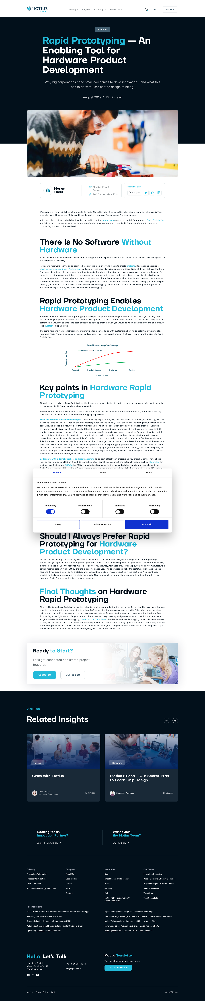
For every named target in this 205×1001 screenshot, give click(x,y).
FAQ (106, 893)
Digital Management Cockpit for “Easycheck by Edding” (129, 912)
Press (107, 884)
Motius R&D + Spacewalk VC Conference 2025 (117, 899)
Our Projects (73, 674)
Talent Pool (148, 893)
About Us (70, 874)
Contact (170, 9)
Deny (58, 524)
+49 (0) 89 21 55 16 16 (76, 964)
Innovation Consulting (153, 874)
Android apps (75, 269)
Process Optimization (36, 879)
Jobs (68, 888)
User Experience (34, 884)
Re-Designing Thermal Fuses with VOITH (44, 916)
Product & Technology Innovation (41, 888)
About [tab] (148, 472)
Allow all (147, 524)
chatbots (131, 266)
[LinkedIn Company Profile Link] (28, 974)
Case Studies (71, 879)
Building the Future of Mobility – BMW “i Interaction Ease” (129, 931)
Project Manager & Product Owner (159, 884)
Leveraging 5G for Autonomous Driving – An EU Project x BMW (132, 926)
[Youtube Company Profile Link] (37, 974)
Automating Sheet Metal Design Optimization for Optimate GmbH (55, 926)
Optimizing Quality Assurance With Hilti (44, 931)
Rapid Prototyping (155, 220)
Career (69, 884)
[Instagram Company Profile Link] (33, 974)
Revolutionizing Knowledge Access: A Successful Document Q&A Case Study (138, 916)
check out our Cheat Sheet (94, 619)
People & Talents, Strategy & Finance (160, 879)
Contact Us (44, 674)
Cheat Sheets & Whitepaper (117, 879)
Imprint (30, 992)
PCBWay (69, 465)
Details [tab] (102, 472)
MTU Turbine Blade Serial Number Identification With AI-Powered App (57, 912)
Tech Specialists (151, 898)
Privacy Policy (42, 992)
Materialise (154, 462)
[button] (166, 720)
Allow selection (102, 524)
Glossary (108, 888)
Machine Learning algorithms (54, 269)
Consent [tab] (56, 472)
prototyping (108, 220)
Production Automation (37, 874)
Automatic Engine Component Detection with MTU (49, 921)
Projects (86, 9)
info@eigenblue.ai (73, 969)
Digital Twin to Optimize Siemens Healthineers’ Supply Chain (131, 921)
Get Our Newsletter (118, 967)
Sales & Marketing (151, 888)
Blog (106, 874)
